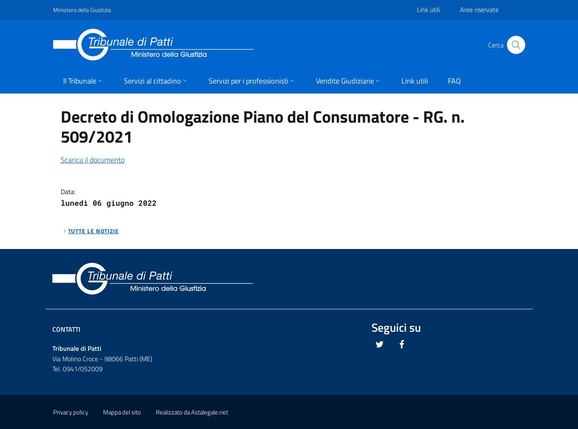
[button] (83, 82)
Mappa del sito (122, 412)
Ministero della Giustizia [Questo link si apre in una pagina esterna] (82, 9)
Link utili (428, 10)
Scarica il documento (93, 159)
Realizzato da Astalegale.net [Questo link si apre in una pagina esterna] (192, 412)
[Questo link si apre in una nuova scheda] (379, 344)
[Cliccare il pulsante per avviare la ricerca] (516, 45)
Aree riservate (479, 10)
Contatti (66, 329)
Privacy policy (70, 412)
